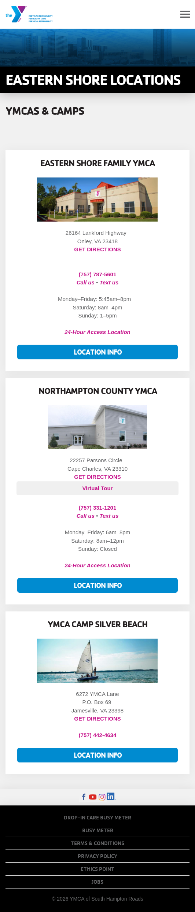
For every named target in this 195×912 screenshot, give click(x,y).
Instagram (102, 797)
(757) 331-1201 (98, 508)
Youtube (93, 797)
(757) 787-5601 (98, 274)
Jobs (97, 882)
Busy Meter (97, 830)
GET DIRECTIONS (97, 249)
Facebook (83, 797)
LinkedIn (111, 797)
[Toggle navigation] (185, 14)
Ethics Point (97, 869)
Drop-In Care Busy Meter (97, 817)
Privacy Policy (97, 856)
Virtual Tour (97, 488)
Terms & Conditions (97, 843)
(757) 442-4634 (98, 735)
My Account (167, 14)
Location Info (98, 351)
